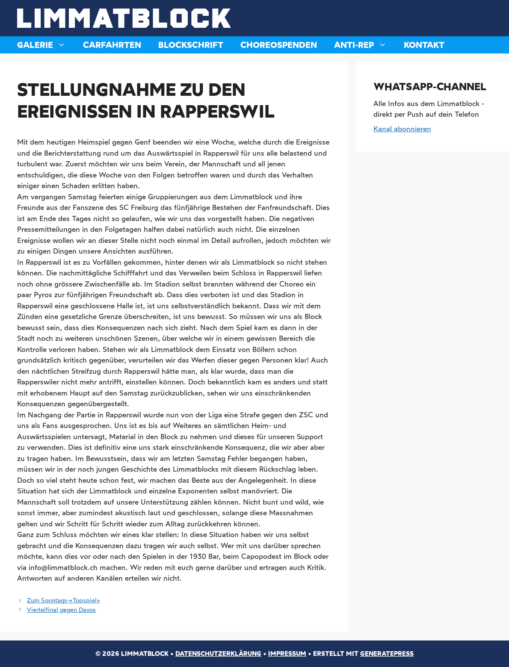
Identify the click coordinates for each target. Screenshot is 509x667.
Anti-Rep (364, 44)
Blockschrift (190, 45)
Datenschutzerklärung (218, 654)
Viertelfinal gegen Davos (61, 610)
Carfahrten (112, 45)
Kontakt (424, 45)
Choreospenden (278, 45)
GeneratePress (387, 654)
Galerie (45, 44)
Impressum (287, 654)
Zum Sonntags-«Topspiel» (63, 600)
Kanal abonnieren (402, 128)
